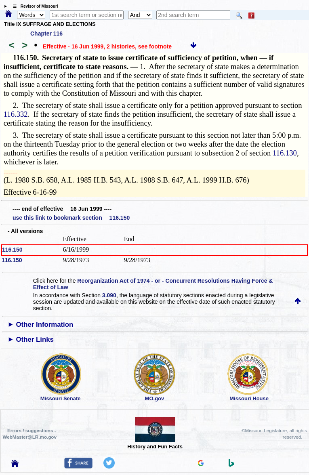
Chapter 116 (46, 33)
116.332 (16, 114)
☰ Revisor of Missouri (33, 6)
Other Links (35, 339)
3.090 (109, 295)
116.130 (285, 153)
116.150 (12, 249)
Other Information (45, 324)
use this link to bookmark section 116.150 (71, 217)
